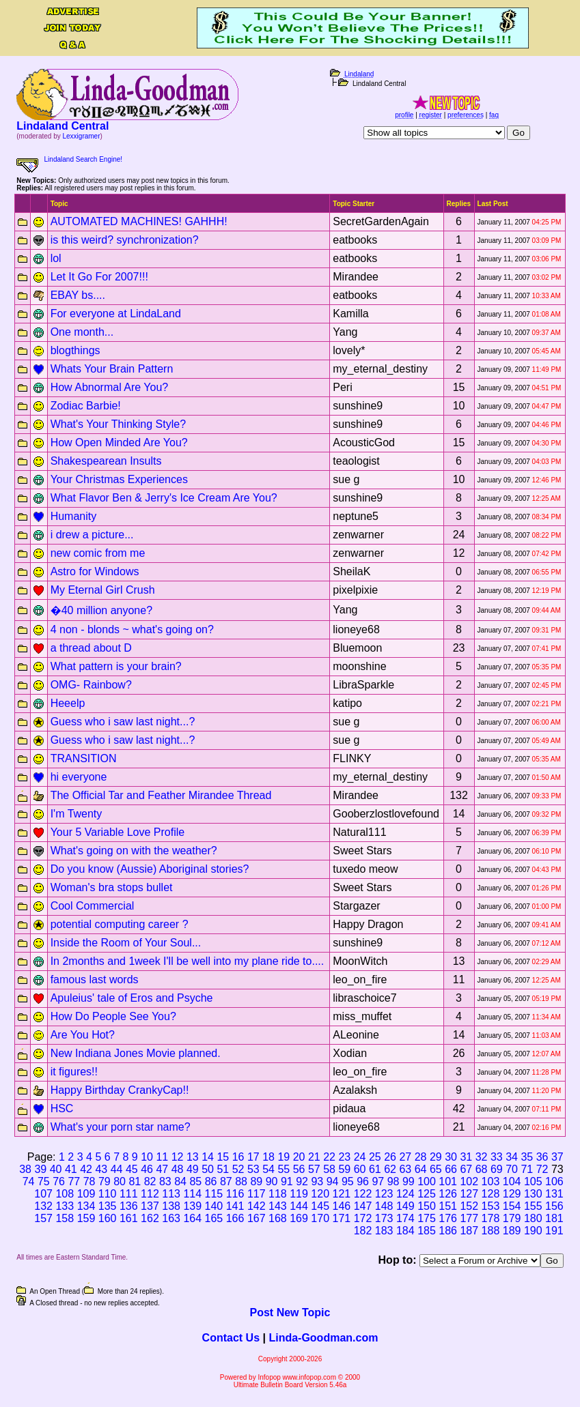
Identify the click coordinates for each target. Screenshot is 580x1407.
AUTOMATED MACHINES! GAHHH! (139, 221)
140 (214, 1206)
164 (192, 1218)
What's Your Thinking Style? (118, 424)
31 (466, 1157)
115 (214, 1194)
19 (283, 1157)
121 (342, 1194)
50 (208, 1169)
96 (363, 1181)
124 (405, 1194)
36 (542, 1157)
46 (147, 1169)
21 (314, 1157)
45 (132, 1169)
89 (256, 1181)
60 (360, 1169)
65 (436, 1169)
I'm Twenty (76, 813)
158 (64, 1218)
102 (469, 1181)
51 (223, 1169)
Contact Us (231, 1338)
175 (426, 1218)
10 (147, 1157)
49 (193, 1169)
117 (256, 1194)
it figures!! (74, 1071)
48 (177, 1169)
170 (320, 1218)
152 (469, 1206)
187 (469, 1230)
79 (104, 1181)
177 (469, 1218)
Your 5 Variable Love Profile (118, 832)
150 (426, 1206)
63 (405, 1169)
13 (193, 1157)
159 (86, 1218)
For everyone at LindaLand (116, 313)
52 (238, 1169)
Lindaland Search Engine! (83, 159)
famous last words (95, 979)
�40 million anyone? (101, 610)
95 (348, 1181)
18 (268, 1157)
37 (557, 1157)
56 (299, 1169)
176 (448, 1218)
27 (405, 1157)
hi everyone (79, 777)
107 (43, 1194)
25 (375, 1157)
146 (342, 1206)
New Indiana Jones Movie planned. (136, 1053)
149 (405, 1206)
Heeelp (68, 703)
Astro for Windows (95, 571)
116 (235, 1194)
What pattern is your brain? (116, 666)
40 (56, 1169)
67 (466, 1169)
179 (512, 1218)
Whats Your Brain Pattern (112, 369)
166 (235, 1218)
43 (101, 1169)
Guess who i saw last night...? (123, 721)
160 (107, 1218)
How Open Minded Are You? (119, 442)
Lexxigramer (81, 136)
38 (25, 1169)
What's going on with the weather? (134, 850)
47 (162, 1169)
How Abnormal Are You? (110, 387)
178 (491, 1218)
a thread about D (91, 648)
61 (375, 1169)
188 (491, 1230)
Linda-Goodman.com (323, 1338)
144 (299, 1206)
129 (512, 1194)
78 (89, 1181)
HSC (62, 1108)
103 (491, 1181)
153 (491, 1206)
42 (86, 1169)
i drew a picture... (92, 534)
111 (129, 1194)
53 (253, 1169)
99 (408, 1181)
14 (208, 1157)
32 (481, 1157)
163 (171, 1218)
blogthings (75, 350)
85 (195, 1181)
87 (226, 1181)
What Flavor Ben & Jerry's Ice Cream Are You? (164, 498)
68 (481, 1169)
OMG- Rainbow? (91, 685)
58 (329, 1169)
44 (117, 1169)
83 (165, 1181)
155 (533, 1206)
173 (384, 1218)
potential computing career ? (120, 924)
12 (177, 1157)
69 (497, 1169)
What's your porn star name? (121, 1127)
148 (384, 1206)
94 (333, 1181)
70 (512, 1169)
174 (405, 1218)
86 (211, 1181)
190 (533, 1230)
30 (451, 1157)
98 (393, 1181)
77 (74, 1181)
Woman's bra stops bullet (112, 887)
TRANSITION (84, 758)
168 (277, 1218)
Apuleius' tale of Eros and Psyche (132, 998)
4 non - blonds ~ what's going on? (132, 629)
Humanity (74, 516)
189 (512, 1230)
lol (56, 258)
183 (384, 1230)
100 (426, 1181)
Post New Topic (290, 1312)
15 (223, 1157)
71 (527, 1169)
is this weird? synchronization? (125, 240)
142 (256, 1206)
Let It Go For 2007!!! (99, 276)
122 (363, 1194)
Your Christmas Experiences (119, 479)
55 (283, 1169)
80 (119, 1181)
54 (268, 1169)
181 (554, 1218)
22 (329, 1157)
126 (448, 1194)
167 (256, 1218)
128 (491, 1194)
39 (40, 1169)
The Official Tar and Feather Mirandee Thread (161, 795)
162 (150, 1218)
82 (150, 1181)
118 (277, 1194)
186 (448, 1230)
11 (162, 1157)
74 (29, 1181)
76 (59, 1181)
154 (512, 1206)
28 (421, 1157)
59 (344, 1169)
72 (542, 1169)
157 (43, 1218)
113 (171, 1194)
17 (253, 1157)
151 (448, 1206)
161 (129, 1218)
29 (436, 1157)
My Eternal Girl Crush (103, 590)
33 (497, 1157)
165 (214, 1218)
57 (314, 1169)
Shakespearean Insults (106, 461)
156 (554, 1206)
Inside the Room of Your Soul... (126, 942)
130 (533, 1194)
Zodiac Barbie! (86, 405)
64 (421, 1169)
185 (426, 1230)
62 (390, 1169)
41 (71, 1169)
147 (363, 1206)
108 (64, 1194)
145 (320, 1206)
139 (192, 1206)
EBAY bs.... (78, 295)
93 (317, 1181)
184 (405, 1230)
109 (86, 1194)
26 (390, 1157)
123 (384, 1194)
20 (299, 1157)
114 (192, 1194)
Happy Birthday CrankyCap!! (120, 1090)
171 (342, 1218)
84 (180, 1181)
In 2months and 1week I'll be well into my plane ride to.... (187, 961)
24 (360, 1157)
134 (86, 1206)
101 (448, 1181)
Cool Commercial (93, 906)
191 (554, 1230)
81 (134, 1181)
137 (150, 1206)
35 (527, 1157)
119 (299, 1194)
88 (241, 1181)
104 (512, 1181)
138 (171, 1206)
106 (554, 1181)
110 (107, 1194)
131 (554, 1194)
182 (363, 1230)
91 (287, 1181)
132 (43, 1206)
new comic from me (98, 553)
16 (238, 1157)
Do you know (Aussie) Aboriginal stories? (150, 869)
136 (129, 1206)
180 (533, 1218)
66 (451, 1169)
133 (64, 1206)
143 (277, 1206)
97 (378, 1181)
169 (299, 1218)
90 (272, 1181)
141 (235, 1206)
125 (426, 1194)
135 (107, 1206)
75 (44, 1181)
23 (344, 1157)
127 (469, 1194)
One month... (82, 332)
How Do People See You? (113, 1016)
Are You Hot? (83, 1035)
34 (512, 1157)
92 (302, 1181)
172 (363, 1218)
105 (533, 1181)
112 (150, 1194)
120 (320, 1194)
